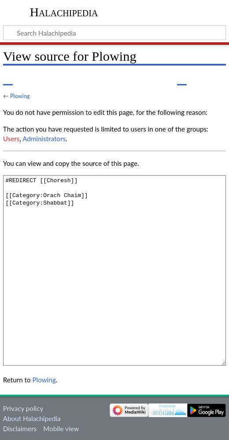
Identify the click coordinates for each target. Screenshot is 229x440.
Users (11, 139)
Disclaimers (20, 429)
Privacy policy (23, 408)
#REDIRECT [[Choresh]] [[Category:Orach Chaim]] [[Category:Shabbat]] (114, 270)
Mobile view (61, 429)
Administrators (44, 139)
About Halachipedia (32, 418)
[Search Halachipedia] (114, 33)
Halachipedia (64, 12)
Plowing (20, 95)
